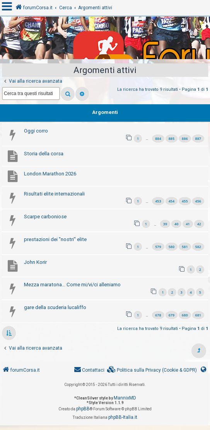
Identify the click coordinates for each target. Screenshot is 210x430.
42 (199, 223)
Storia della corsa (43, 153)
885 (171, 138)
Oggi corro (36, 131)
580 (171, 246)
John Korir (35, 262)
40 (176, 223)
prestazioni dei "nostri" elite (55, 239)
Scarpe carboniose (45, 216)
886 (185, 138)
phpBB (83, 408)
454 (171, 201)
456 (198, 201)
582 (198, 246)
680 (185, 315)
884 (158, 138)
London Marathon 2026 (50, 174)
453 (158, 201)
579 (158, 246)
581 (185, 246)
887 (198, 138)
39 (165, 223)
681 (198, 315)
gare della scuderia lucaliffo (55, 307)
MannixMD (125, 398)
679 (171, 315)
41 (188, 223)
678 (158, 315)
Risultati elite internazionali (54, 194)
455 (185, 201)
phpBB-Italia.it (122, 417)
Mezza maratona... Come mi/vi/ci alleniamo (72, 284)
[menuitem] (152, 370)
